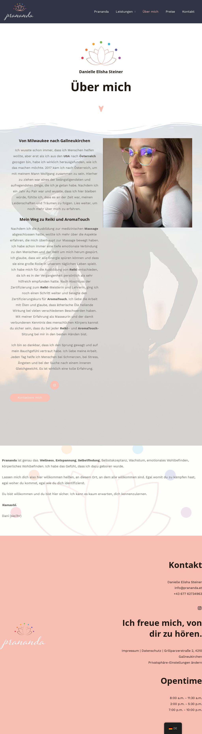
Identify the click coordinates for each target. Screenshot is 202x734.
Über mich (153, 11)
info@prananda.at (188, 588)
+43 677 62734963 (188, 594)
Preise (171, 11)
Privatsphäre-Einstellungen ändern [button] (175, 662)
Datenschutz (151, 651)
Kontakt (189, 11)
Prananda (105, 11)
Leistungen (127, 11)
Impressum (130, 651)
